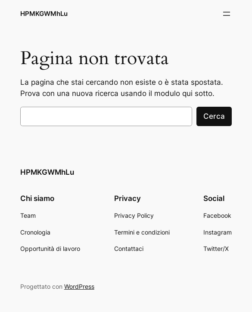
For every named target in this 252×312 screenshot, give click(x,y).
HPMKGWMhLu (44, 13)
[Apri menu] (226, 14)
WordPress (79, 286)
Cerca (214, 116)
